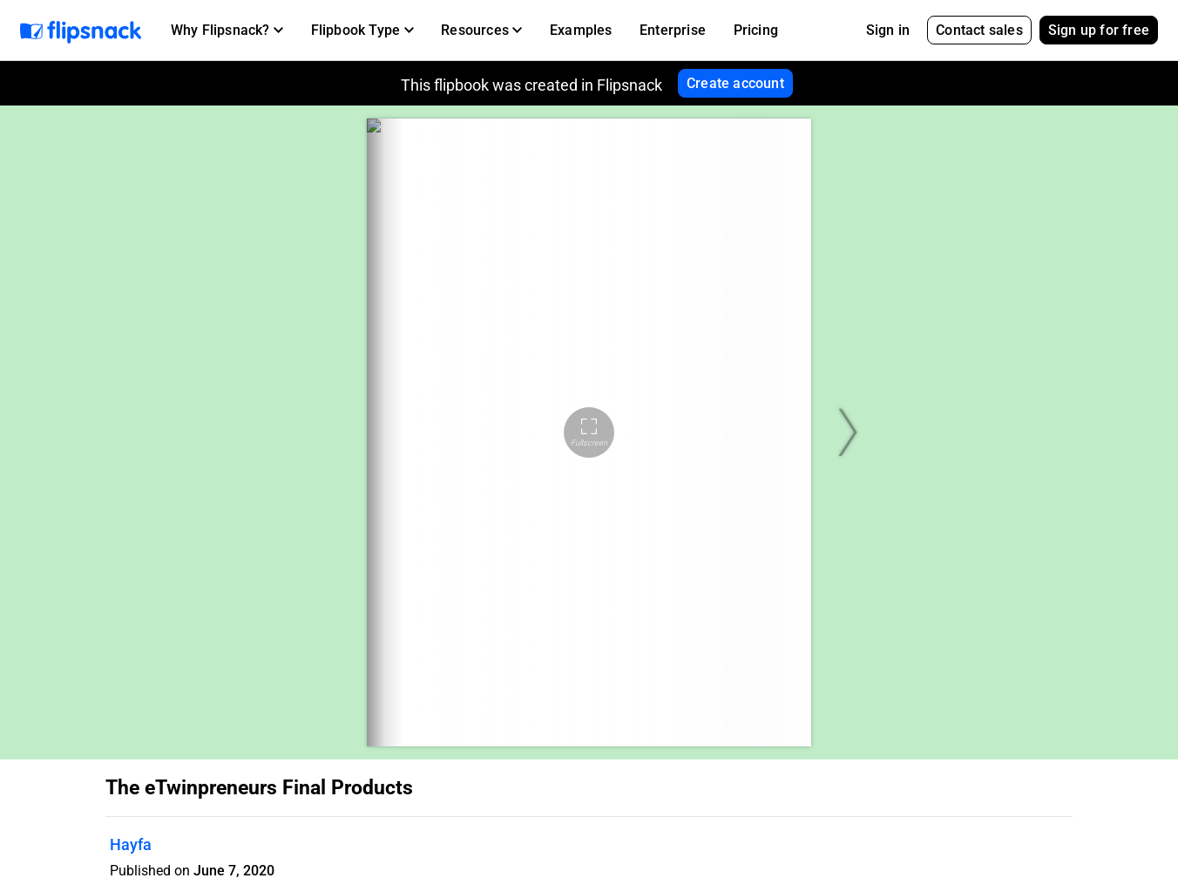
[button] (227, 30)
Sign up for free (1098, 30)
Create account (735, 83)
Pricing (756, 30)
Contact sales (979, 30)
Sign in (888, 30)
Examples (581, 30)
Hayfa (131, 844)
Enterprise (673, 30)
